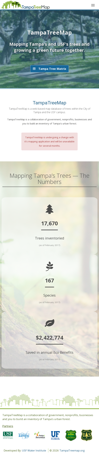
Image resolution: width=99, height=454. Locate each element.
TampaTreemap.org (72, 450)
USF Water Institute (34, 450)
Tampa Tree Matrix (49, 69)
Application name (25, 5)
